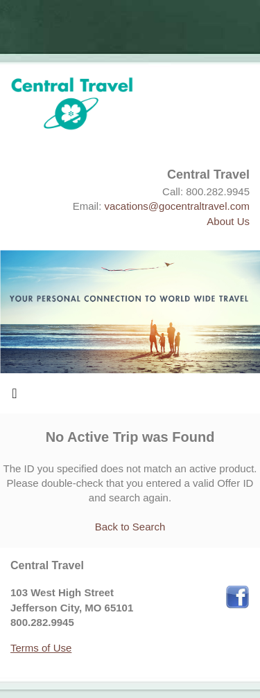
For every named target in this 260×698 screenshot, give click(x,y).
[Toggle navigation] (14, 397)
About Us (228, 221)
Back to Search (130, 527)
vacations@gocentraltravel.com (177, 206)
